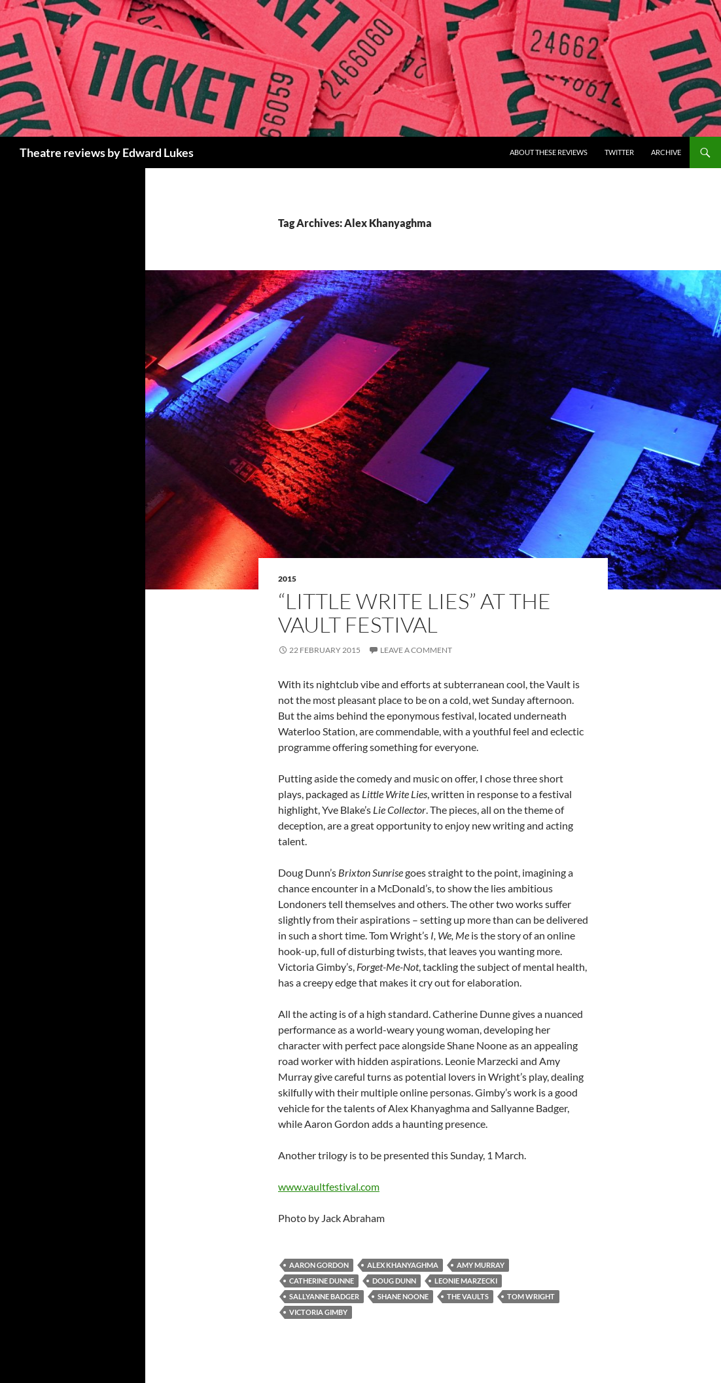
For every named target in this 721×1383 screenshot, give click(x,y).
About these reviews (549, 152)
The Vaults (468, 1296)
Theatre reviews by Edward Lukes (107, 152)
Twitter (619, 152)
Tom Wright (531, 1296)
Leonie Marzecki (465, 1280)
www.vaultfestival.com (328, 1186)
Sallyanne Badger (324, 1296)
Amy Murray (480, 1265)
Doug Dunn (394, 1280)
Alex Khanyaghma (402, 1265)
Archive (666, 152)
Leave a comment (416, 650)
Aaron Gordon (319, 1265)
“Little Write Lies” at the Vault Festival (414, 612)
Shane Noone (403, 1296)
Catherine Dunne (321, 1280)
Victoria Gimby (318, 1312)
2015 (287, 579)
